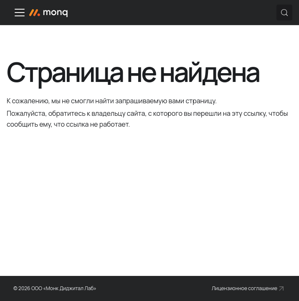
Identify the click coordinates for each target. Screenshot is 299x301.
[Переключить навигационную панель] (19, 12)
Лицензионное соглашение (244, 288)
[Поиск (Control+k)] (284, 12)
